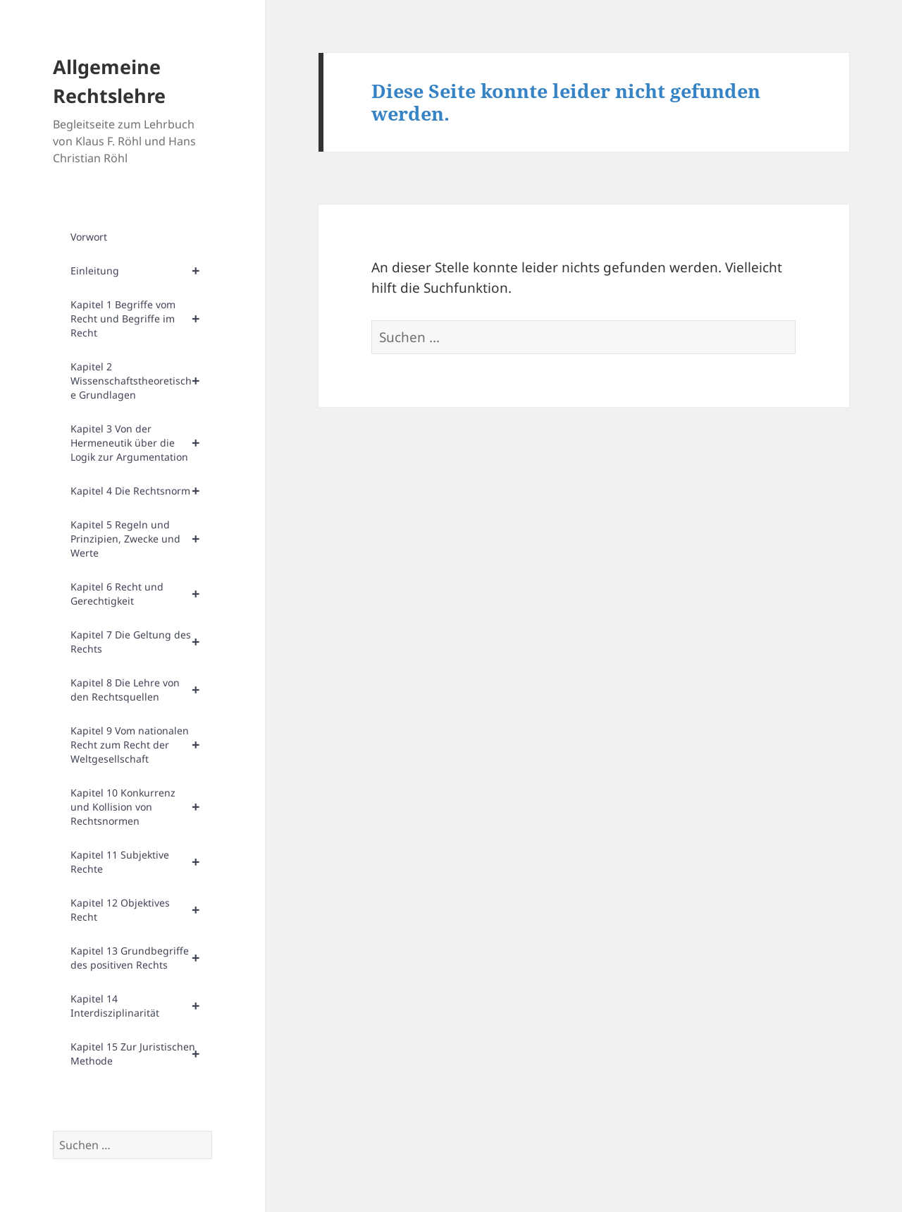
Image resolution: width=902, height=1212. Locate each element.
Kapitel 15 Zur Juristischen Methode (141, 1054)
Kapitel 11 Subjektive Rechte (141, 862)
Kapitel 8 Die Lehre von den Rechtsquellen (141, 690)
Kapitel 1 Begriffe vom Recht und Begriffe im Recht (141, 319)
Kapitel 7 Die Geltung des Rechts (141, 642)
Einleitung (141, 271)
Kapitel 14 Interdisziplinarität (141, 1006)
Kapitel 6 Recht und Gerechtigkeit (141, 594)
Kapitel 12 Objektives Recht (141, 910)
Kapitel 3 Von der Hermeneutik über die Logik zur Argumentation (141, 443)
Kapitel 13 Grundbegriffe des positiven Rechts (141, 958)
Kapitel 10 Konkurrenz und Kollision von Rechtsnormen (141, 807)
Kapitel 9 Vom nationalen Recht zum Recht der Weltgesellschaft (141, 745)
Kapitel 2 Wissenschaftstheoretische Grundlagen (141, 381)
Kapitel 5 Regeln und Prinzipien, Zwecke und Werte (141, 539)
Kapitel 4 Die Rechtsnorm (141, 491)
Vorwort (88, 236)
